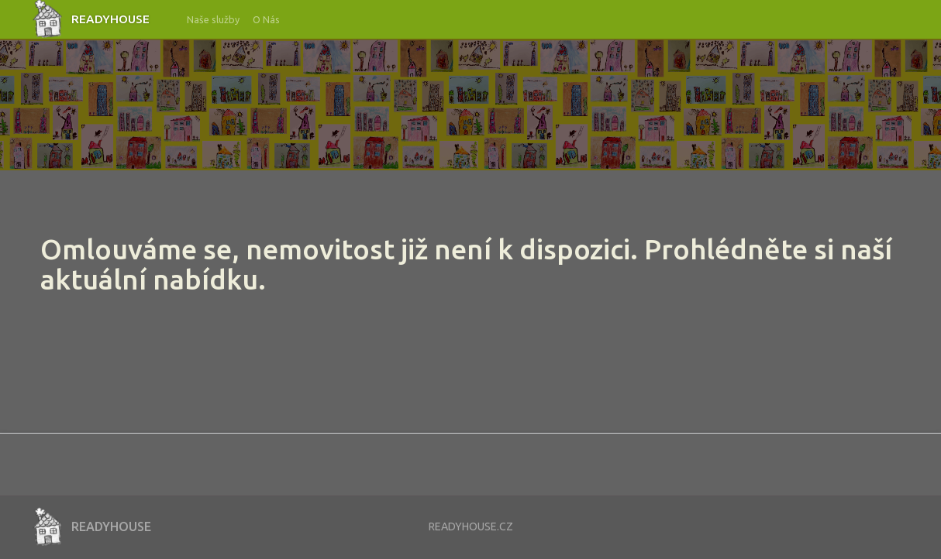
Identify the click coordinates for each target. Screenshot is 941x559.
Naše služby (213, 19)
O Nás (266, 19)
